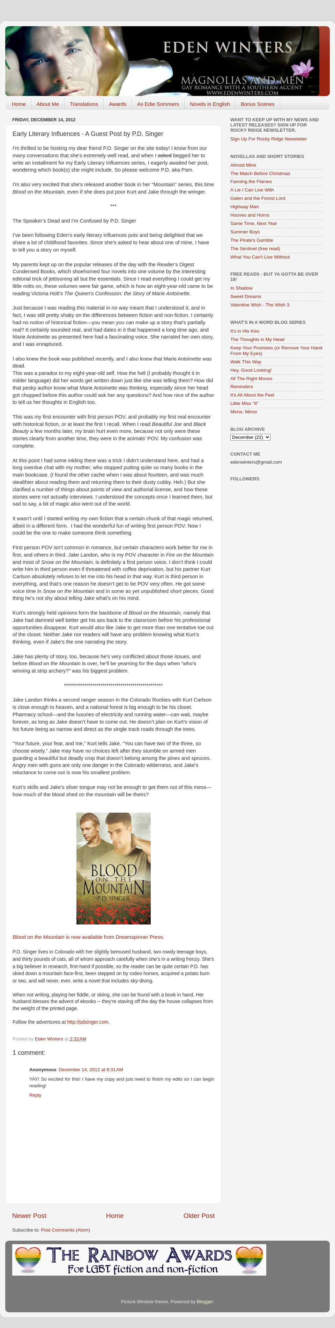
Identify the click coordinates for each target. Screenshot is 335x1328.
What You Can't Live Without (260, 257)
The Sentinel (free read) (255, 248)
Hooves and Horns (249, 215)
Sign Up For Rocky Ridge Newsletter (268, 138)
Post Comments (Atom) (65, 1230)
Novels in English (210, 104)
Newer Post (29, 1215)
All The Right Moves (251, 378)
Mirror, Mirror (243, 411)
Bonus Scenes (258, 104)
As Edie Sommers (158, 104)
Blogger (205, 1301)
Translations (84, 104)
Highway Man (244, 206)
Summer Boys (245, 231)
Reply (35, 1095)
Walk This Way (245, 361)
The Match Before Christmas (260, 173)
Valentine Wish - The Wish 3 (259, 304)
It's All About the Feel (252, 395)
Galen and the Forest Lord (257, 198)
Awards (117, 104)
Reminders (241, 386)
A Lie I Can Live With (252, 190)
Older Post (199, 1215)
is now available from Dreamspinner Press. (89, 937)
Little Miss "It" (244, 403)
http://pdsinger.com (87, 1022)
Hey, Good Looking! (250, 370)
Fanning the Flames (251, 181)
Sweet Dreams (245, 296)
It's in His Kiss (245, 331)
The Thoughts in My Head (257, 339)
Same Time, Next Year (253, 223)
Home (19, 104)
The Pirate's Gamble (251, 240)
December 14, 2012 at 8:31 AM (91, 1069)
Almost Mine (243, 165)
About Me (48, 104)
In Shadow (241, 288)
